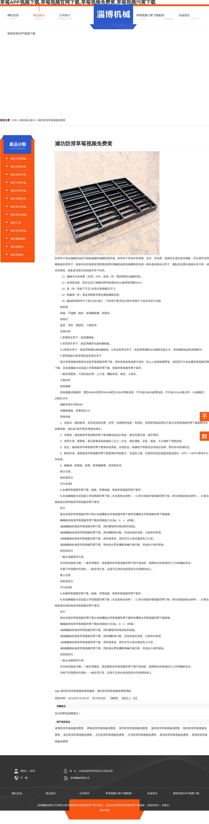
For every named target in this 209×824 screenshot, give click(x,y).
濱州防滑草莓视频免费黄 (133, 728)
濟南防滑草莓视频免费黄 (101, 728)
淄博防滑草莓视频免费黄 (69, 728)
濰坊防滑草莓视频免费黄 (51, 120)
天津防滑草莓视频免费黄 (142, 734)
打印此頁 (99, 698)
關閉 (114, 698)
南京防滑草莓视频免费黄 (77, 734)
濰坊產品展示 (27, 120)
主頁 (14, 120)
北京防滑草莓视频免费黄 (109, 734)
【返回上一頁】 (129, 698)
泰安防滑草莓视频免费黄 (174, 734)
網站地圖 (104, 810)
